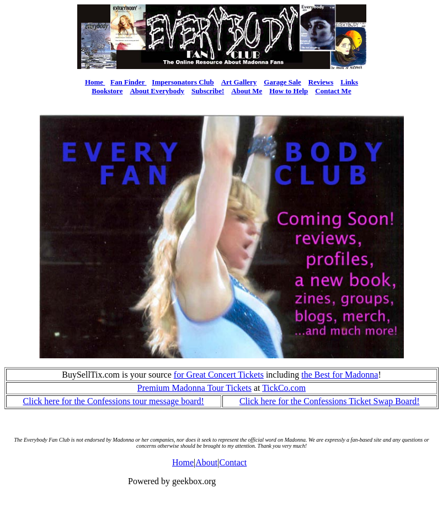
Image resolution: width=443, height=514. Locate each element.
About (206, 462)
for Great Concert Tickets (219, 374)
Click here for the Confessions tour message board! (113, 401)
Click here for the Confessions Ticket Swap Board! (329, 401)
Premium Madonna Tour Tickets (194, 388)
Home (183, 462)
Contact (233, 462)
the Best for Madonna (339, 374)
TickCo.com (284, 388)
